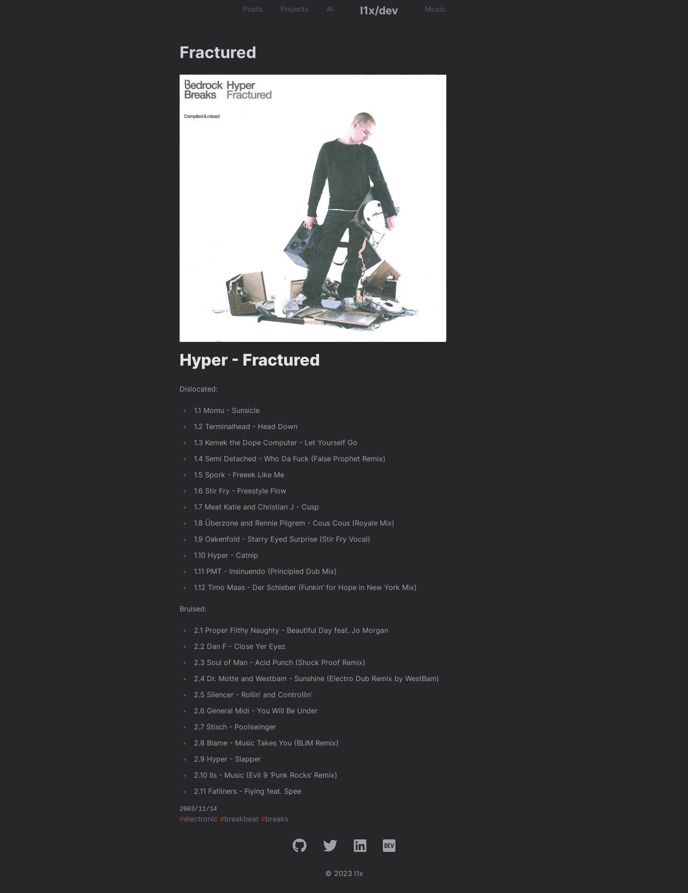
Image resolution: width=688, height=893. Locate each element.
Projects (295, 8)
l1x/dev (379, 10)
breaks (274, 818)
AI (330, 8)
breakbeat (239, 818)
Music (435, 8)
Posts (253, 8)
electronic (199, 818)
